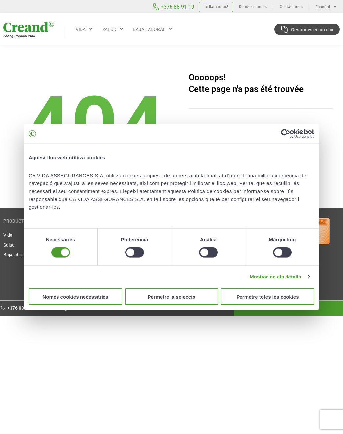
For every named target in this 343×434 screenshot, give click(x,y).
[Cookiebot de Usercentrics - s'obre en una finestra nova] (285, 134)
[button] (84, 29)
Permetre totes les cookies (267, 296)
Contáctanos (291, 6)
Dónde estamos (253, 6)
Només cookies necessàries (75, 296)
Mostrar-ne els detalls (275, 276)
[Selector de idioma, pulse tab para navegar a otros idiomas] (327, 6)
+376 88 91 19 (177, 7)
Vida (7, 235)
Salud (9, 245)
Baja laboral (15, 254)
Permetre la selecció (171, 296)
